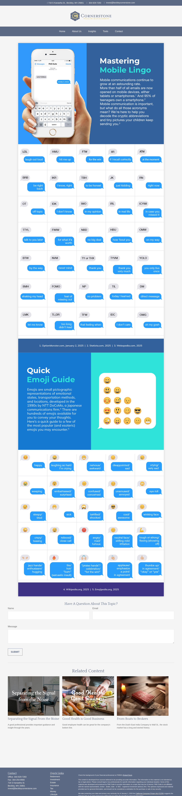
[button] (62, 31)
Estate (53, 782)
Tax (51, 788)
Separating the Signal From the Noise (33, 719)
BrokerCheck (127, 775)
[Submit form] (15, 652)
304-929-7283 (94, 3)
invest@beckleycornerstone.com (119, 3)
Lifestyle (53, 794)
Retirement (55, 776)
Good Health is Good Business (83, 719)
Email (95, 608)
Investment (55, 779)
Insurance (54, 785)
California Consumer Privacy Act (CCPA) (150, 793)
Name (11, 608)
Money (53, 791)
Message (12, 626)
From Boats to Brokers (132, 719)
